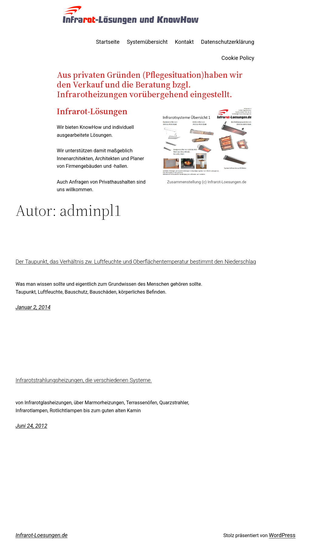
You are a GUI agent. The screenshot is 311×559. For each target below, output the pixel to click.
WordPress (282, 535)
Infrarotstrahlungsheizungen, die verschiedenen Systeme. (83, 380)
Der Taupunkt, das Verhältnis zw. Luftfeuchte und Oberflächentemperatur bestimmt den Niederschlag (135, 262)
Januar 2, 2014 (32, 307)
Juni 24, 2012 (31, 426)
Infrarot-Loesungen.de (41, 535)
